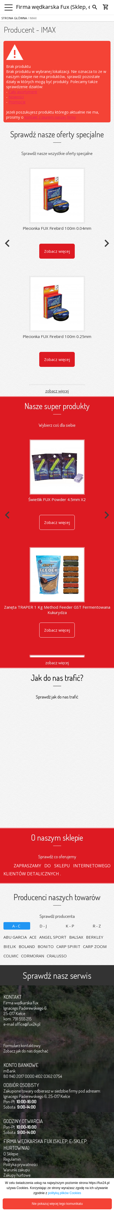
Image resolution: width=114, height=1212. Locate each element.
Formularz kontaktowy (22, 1045)
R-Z (97, 926)
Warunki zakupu (16, 1169)
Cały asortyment (23, 91)
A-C (16, 926)
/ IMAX (32, 18)
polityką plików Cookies (64, 1193)
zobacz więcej (57, 391)
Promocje (17, 101)
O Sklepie (10, 1153)
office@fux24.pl (27, 1024)
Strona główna (14, 18)
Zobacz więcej (57, 251)
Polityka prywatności (20, 1164)
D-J (44, 926)
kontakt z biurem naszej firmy (50, 117)
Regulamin (12, 1159)
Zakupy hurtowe (16, 1175)
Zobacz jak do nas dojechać (25, 1051)
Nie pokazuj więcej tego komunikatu (57, 1204)
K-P (70, 926)
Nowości (16, 96)
